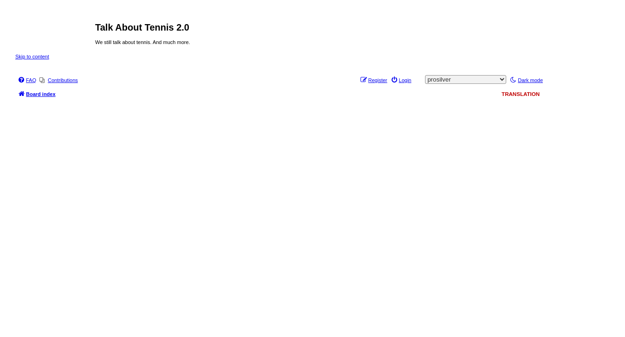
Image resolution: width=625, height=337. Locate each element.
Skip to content (32, 56)
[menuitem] (27, 80)
